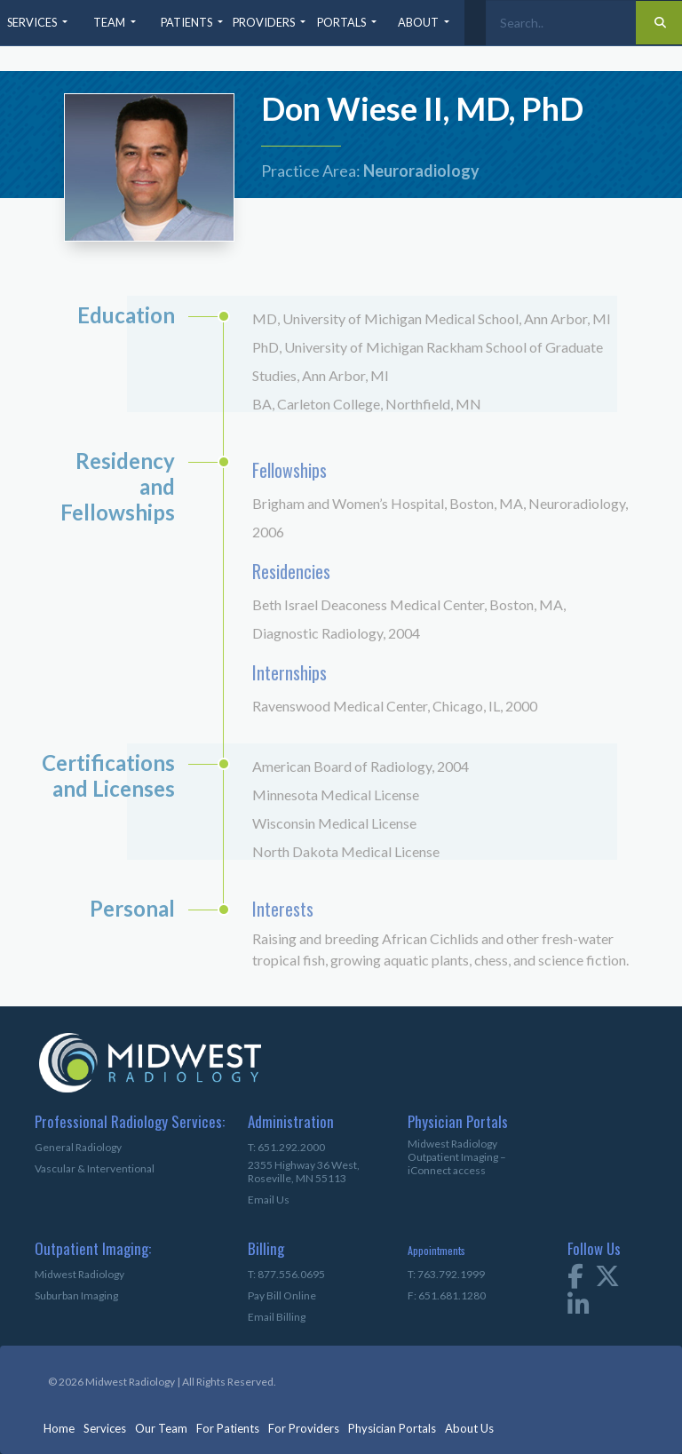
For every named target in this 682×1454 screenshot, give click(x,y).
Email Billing (276, 1316)
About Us (469, 1428)
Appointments (436, 1250)
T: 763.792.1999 (446, 1274)
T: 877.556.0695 (286, 1274)
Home (59, 1428)
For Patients (227, 1428)
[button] (39, 22)
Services (104, 1428)
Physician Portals (392, 1428)
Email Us (268, 1199)
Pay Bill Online (282, 1295)
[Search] (561, 22)
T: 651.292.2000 (286, 1147)
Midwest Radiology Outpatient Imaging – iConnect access (457, 1157)
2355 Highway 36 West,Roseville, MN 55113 (304, 1171)
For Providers (303, 1428)
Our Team (161, 1428)
